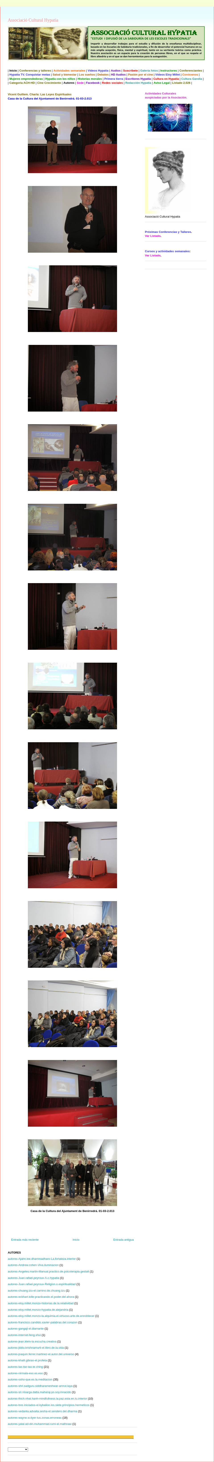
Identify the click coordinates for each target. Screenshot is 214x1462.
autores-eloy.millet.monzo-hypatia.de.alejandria (38, 1309)
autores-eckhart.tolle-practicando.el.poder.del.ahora (41, 1296)
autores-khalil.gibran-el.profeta (27, 1360)
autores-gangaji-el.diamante (26, 1328)
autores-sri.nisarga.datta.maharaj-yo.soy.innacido (39, 1392)
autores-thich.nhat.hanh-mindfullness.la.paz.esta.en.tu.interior (47, 1398)
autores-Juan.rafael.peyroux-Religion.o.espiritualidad (42, 1284)
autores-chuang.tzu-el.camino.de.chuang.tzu (36, 1290)
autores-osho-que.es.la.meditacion (30, 1379)
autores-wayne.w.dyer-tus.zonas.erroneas (35, 1417)
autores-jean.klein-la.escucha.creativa (32, 1341)
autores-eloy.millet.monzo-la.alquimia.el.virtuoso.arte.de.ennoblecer (51, 1316)
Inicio (76, 1239)
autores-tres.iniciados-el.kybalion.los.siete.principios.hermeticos (48, 1405)
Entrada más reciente (25, 1239)
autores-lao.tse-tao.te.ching (25, 1366)
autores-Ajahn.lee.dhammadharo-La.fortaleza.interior (42, 1258)
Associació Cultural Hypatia (33, 20)
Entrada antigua (123, 1239)
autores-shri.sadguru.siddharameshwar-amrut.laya (40, 1386)
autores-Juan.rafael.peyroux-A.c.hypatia (33, 1278)
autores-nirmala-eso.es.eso (25, 1373)
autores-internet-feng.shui (24, 1335)
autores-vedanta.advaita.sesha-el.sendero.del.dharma (42, 1411)
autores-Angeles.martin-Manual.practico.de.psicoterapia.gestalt (48, 1271)
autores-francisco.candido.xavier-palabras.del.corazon (42, 1322)
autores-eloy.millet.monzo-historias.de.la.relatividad (41, 1303)
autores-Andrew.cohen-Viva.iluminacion (33, 1265)
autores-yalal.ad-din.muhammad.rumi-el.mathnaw (40, 1424)
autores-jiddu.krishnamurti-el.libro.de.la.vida (36, 1347)
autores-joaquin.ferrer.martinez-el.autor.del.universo (41, 1354)
